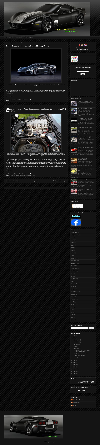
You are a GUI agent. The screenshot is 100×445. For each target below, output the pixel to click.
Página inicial (36, 181)
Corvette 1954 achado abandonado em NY (83, 159)
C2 (72, 240)
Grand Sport (74, 268)
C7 (72, 253)
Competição (74, 260)
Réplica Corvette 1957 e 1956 (85, 101)
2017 (74, 338)
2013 (74, 367)
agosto (76, 348)
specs (30, 175)
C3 (72, 242)
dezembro (76, 340)
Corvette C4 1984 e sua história (85, 118)
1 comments (25, 99)
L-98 (72, 273)
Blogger (53, 441)
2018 (74, 336)
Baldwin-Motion (75, 235)
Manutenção (74, 284)
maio (75, 357)
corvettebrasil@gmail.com (82, 49)
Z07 (72, 309)
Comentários (76, 207)
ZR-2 (72, 317)
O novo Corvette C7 (82, 179)
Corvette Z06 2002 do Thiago (85, 127)
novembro (76, 342)
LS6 (72, 281)
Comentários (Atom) (37, 184)
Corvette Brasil (74, 218)
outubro (76, 344)
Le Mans (73, 278)
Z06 (72, 307)
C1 (72, 237)
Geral (72, 265)
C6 (72, 250)
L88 (72, 276)
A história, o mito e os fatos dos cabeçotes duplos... (81, 354)
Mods (72, 286)
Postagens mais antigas (59, 181)
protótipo (73, 294)
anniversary (74, 232)
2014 (74, 364)
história (17, 175)
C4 (10, 100)
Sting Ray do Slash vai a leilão (85, 108)
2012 (74, 369)
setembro (76, 346)
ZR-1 (14, 100)
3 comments (25, 173)
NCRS (21, 175)
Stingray (73, 299)
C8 (11, 100)
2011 (74, 371)
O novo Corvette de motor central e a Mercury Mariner (28, 46)
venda (72, 302)
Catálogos (73, 258)
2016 (74, 360)
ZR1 (72, 320)
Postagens (75, 204)
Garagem (13, 175)
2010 (74, 373)
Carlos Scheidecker (77, 399)
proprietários (26, 175)
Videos (73, 304)
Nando (74, 405)
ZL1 (72, 312)
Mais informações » (10, 96)
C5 (72, 247)
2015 (74, 362)
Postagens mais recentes (12, 181)
